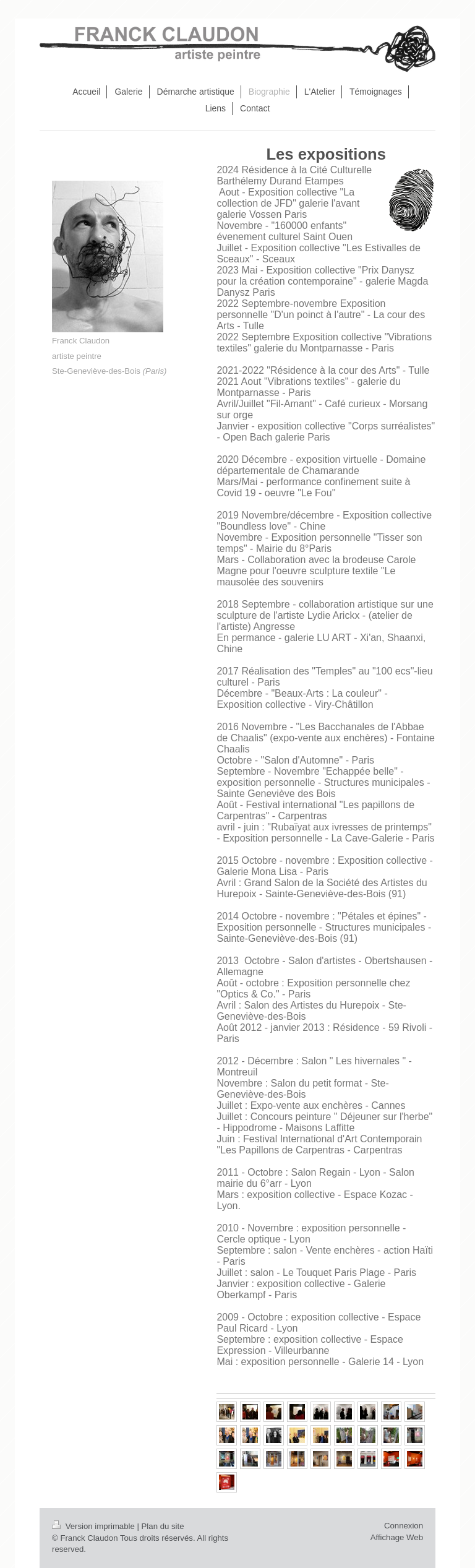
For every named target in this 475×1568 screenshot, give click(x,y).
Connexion (403, 1525)
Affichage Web (396, 1537)
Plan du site (163, 1526)
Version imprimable (94, 1526)
